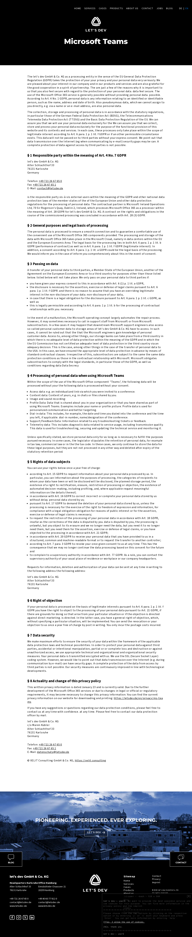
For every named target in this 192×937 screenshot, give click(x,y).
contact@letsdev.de (50, 188)
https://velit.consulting (90, 760)
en (186, 8)
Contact (147, 8)
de (180, 8)
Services (90, 8)
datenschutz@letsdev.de (53, 752)
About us (132, 8)
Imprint (156, 882)
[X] (189, 896)
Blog (169, 8)
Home (77, 8)
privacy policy (112, 906)
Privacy (156, 879)
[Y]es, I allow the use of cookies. (124, 922)
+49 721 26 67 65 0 (50, 181)
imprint (137, 906)
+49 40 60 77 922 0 (47, 898)
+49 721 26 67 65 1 (44, 185)
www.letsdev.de (18, 906)
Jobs (160, 8)
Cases (103, 8)
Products (116, 8)
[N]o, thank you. (113, 927)
